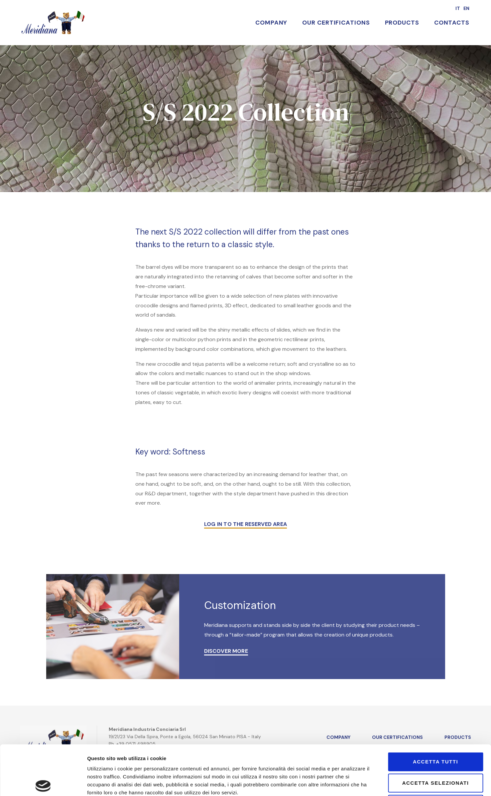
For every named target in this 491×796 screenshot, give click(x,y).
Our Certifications (336, 23)
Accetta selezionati (435, 731)
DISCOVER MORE (226, 650)
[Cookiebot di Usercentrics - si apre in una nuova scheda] (43, 783)
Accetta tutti (435, 710)
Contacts (451, 23)
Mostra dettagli (395, 783)
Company (271, 23)
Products (402, 23)
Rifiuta (435, 752)
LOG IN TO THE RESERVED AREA (245, 524)
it (457, 8)
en (466, 8)
